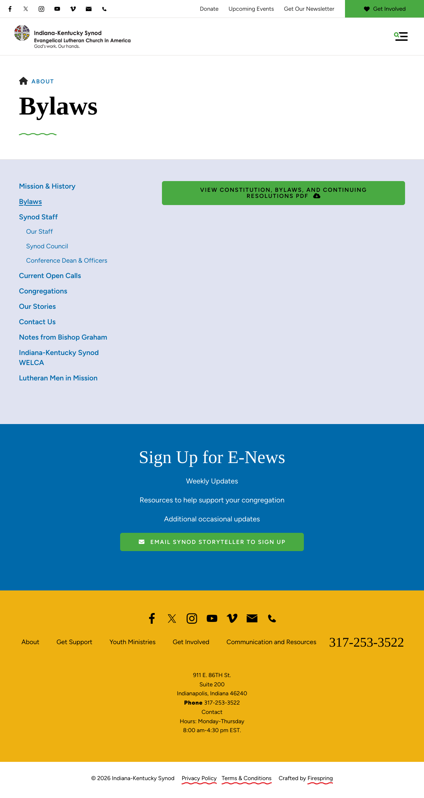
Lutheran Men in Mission (58, 378)
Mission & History (47, 186)
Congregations (43, 291)
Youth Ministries (132, 642)
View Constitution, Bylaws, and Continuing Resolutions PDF (283, 192)
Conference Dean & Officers (66, 260)
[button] (401, 36)
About (42, 81)
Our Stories (37, 306)
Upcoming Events (251, 8)
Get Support (74, 642)
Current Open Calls (50, 275)
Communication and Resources (271, 642)
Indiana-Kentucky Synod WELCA (59, 357)
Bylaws (30, 201)
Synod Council (47, 246)
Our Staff (39, 231)
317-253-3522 (366, 642)
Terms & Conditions (247, 778)
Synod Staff (38, 217)
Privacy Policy (199, 778)
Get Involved (384, 8)
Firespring (320, 778)
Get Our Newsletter (309, 8)
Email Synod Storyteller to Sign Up (212, 542)
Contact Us (37, 321)
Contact (212, 712)
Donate (209, 8)
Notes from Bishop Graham (63, 337)
